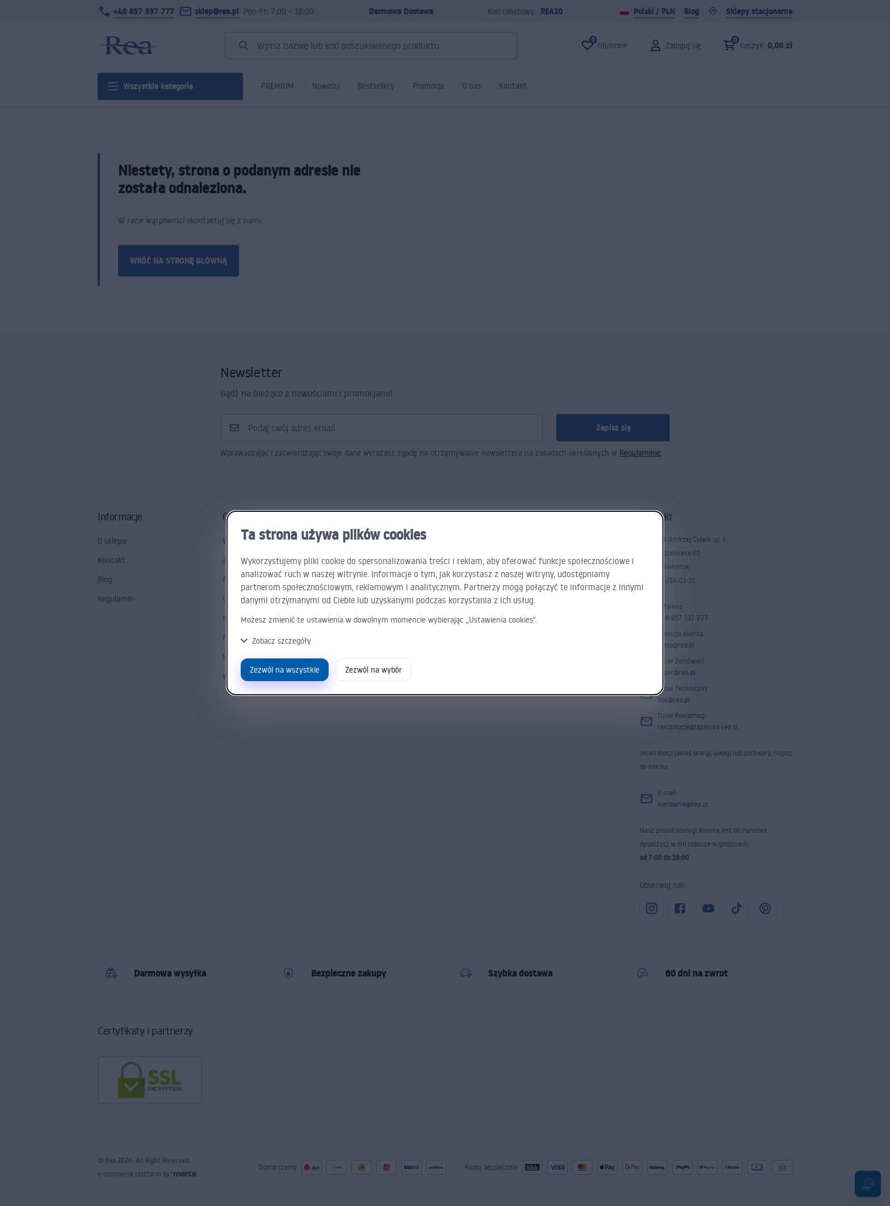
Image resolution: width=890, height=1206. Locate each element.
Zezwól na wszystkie (285, 669)
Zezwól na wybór (373, 669)
